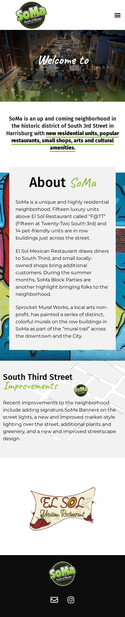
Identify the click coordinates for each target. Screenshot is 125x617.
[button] (118, 15)
